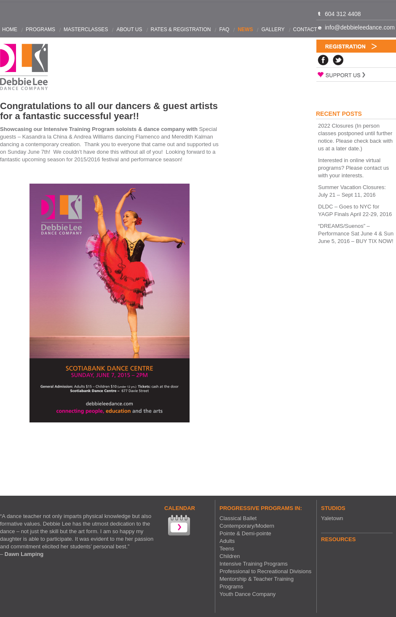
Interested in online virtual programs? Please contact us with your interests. (353, 168)
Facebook (323, 60)
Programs (40, 29)
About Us (129, 29)
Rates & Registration (181, 29)
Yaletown (332, 518)
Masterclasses (86, 29)
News (245, 29)
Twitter (338, 60)
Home (9, 29)
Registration (356, 46)
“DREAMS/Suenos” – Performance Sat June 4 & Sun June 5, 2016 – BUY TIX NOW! (355, 233)
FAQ (224, 29)
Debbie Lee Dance (24, 67)
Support (356, 74)
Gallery (272, 29)
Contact (305, 29)
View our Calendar (178, 526)
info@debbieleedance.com (360, 27)
